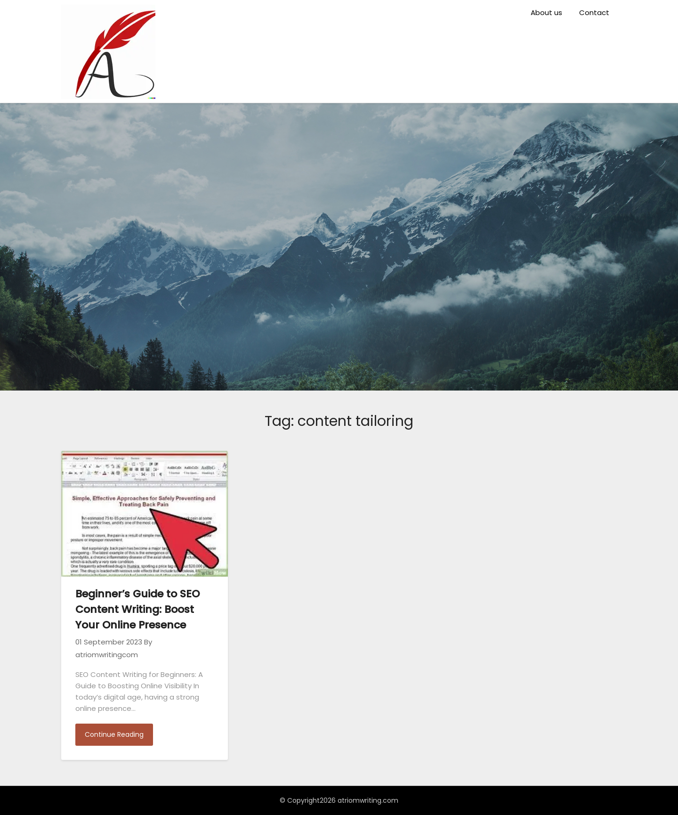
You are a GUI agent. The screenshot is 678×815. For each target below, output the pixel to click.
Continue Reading (114, 734)
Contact (594, 12)
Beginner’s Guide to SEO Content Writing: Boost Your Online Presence (137, 609)
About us (546, 12)
